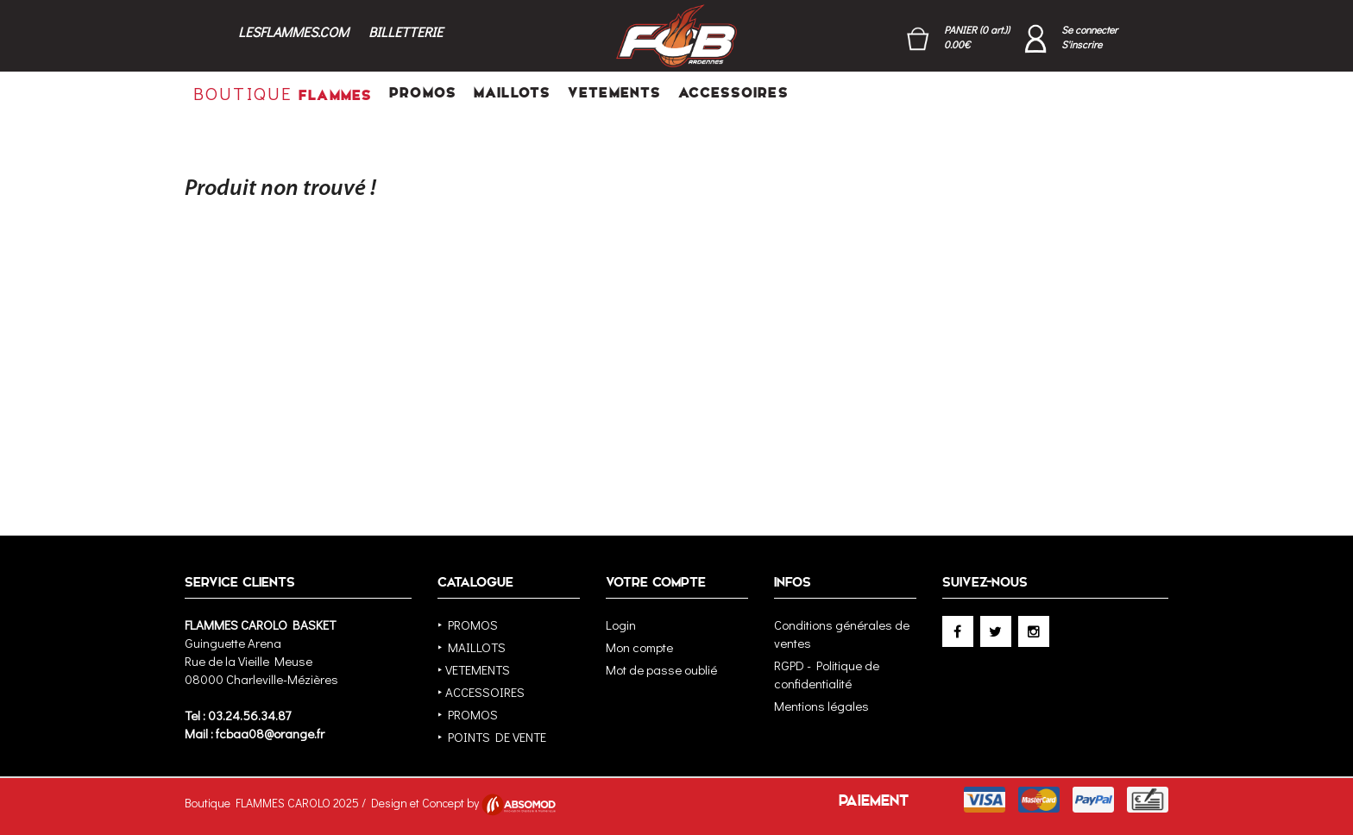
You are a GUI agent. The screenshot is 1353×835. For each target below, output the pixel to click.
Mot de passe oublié (661, 669)
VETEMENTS (614, 93)
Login (621, 624)
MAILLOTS (512, 93)
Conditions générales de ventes (841, 633)
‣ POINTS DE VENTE (491, 736)
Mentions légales (821, 705)
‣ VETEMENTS (473, 669)
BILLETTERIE (405, 31)
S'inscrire (1081, 44)
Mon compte (639, 647)
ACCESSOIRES (733, 93)
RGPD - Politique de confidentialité (826, 674)
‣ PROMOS (467, 624)
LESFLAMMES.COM (293, 31)
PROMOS (422, 93)
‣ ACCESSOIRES (481, 691)
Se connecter (1089, 29)
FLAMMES (282, 93)
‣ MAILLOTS (471, 647)
